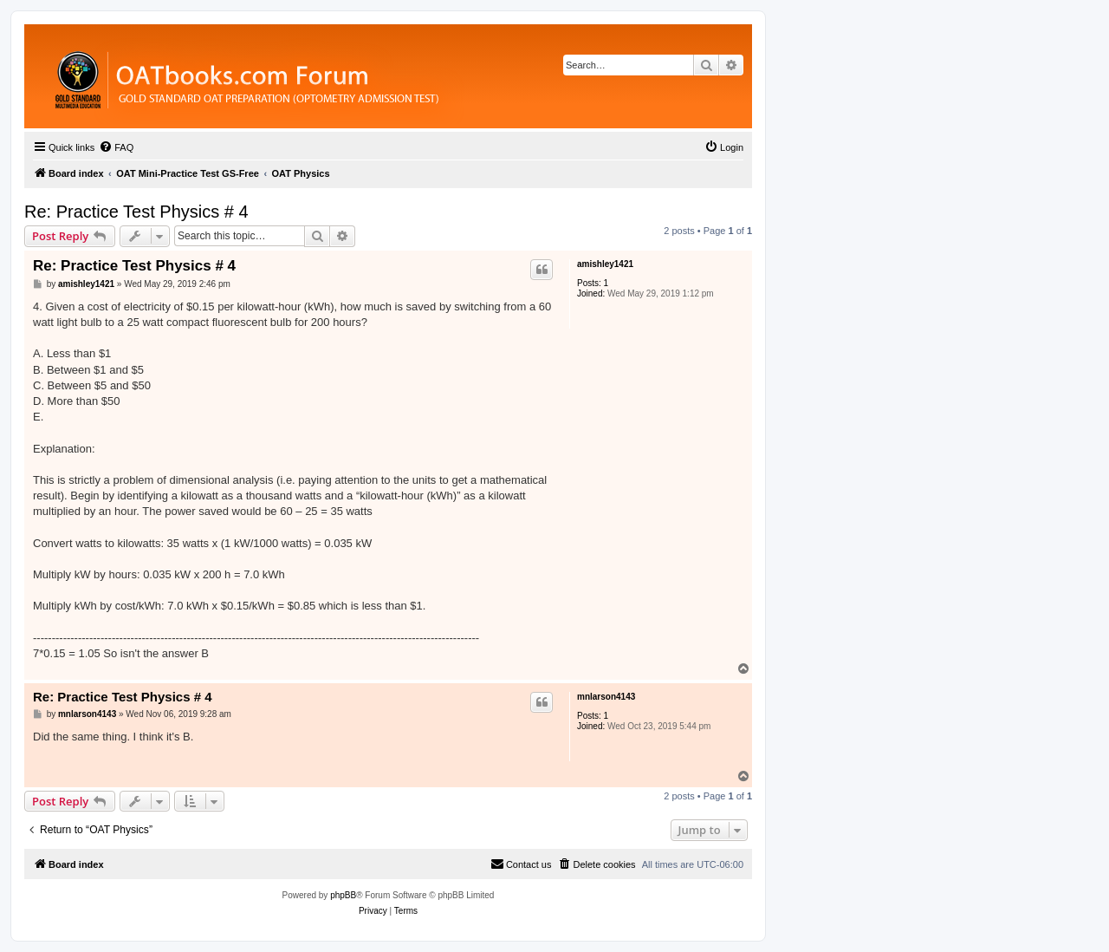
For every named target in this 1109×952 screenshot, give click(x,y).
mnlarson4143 (606, 696)
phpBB (343, 895)
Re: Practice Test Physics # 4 (136, 211)
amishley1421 (605, 264)
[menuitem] (116, 147)
